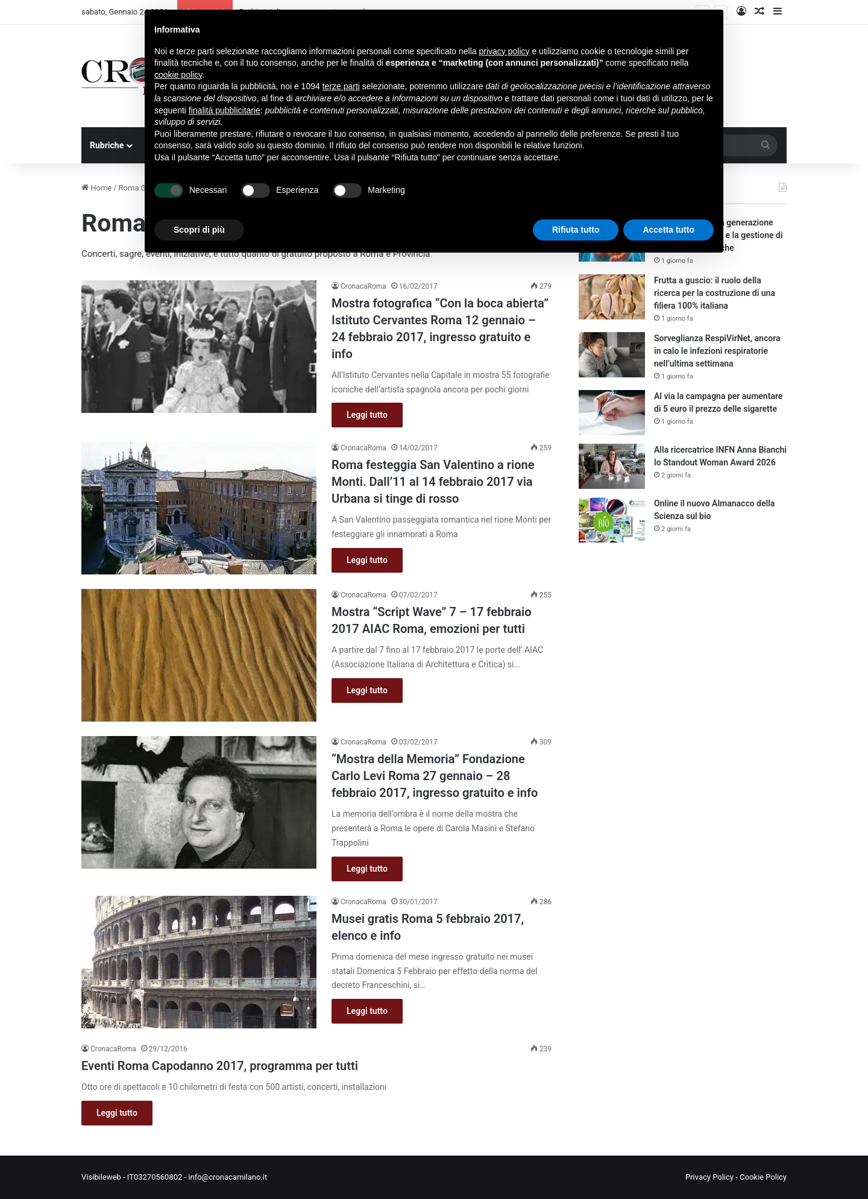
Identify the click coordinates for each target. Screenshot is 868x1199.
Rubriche (107, 145)
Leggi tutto (367, 415)
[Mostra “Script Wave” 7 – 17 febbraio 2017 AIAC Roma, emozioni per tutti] (198, 655)
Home (96, 187)
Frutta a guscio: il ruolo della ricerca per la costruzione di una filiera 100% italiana (714, 292)
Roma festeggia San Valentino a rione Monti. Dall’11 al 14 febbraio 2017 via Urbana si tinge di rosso (433, 482)
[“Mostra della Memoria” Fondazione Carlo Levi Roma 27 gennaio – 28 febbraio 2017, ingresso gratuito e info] (198, 802)
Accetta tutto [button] (668, 229)
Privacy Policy (709, 1177)
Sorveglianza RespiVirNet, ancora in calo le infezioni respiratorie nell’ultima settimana (717, 350)
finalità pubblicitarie (224, 110)
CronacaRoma (363, 286)
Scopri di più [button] (199, 229)
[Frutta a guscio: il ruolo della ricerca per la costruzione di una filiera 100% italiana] (612, 296)
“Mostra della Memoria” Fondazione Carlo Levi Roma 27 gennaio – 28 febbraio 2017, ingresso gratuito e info (435, 776)
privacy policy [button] (504, 51)
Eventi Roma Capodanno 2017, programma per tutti (219, 1066)
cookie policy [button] (178, 75)
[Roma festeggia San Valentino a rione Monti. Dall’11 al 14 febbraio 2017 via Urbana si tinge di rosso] (198, 508)
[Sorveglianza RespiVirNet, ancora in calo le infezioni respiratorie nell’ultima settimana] (612, 354)
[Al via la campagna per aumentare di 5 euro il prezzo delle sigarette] (612, 412)
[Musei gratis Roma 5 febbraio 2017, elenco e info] (198, 962)
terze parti (341, 86)
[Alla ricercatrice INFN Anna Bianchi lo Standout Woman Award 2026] (612, 466)
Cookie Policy (763, 1177)
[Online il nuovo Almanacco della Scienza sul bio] (612, 520)
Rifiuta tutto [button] (576, 229)
